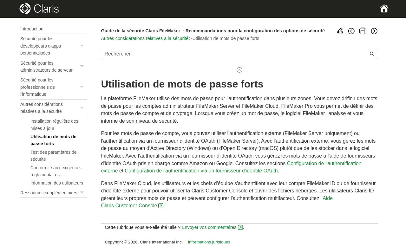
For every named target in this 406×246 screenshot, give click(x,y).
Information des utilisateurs (56, 182)
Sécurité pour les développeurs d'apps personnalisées (53, 46)
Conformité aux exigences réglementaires (56, 171)
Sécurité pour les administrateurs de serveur (53, 66)
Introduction (31, 28)
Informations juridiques (209, 242)
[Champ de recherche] (239, 54)
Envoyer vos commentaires (209, 227)
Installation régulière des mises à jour (54, 125)
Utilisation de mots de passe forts (53, 140)
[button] (82, 46)
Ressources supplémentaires (53, 192)
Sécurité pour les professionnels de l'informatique (53, 87)
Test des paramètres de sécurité (53, 156)
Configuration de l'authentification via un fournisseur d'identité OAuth (201, 170)
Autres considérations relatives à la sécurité (53, 108)
